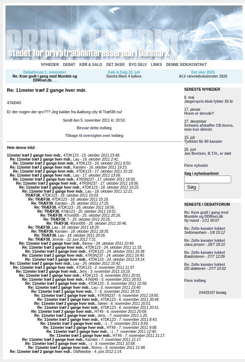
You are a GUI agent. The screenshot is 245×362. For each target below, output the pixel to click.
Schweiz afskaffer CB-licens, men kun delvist (209, 127)
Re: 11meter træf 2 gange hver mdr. (40, 159)
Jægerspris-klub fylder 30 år (208, 101)
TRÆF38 (32, 195)
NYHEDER (50, 65)
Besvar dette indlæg (94, 128)
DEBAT (69, 65)
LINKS (156, 65)
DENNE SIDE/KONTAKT (186, 65)
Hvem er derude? (199, 113)
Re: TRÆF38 (39, 199)
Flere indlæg (195, 281)
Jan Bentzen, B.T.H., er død (207, 154)
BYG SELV (138, 65)
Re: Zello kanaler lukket (204, 229)
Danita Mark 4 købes (124, 76)
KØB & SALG (90, 65)
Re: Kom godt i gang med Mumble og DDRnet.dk (45, 78)
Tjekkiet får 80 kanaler (203, 141)
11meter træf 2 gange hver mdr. (34, 155)
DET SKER (115, 65)
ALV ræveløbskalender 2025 (203, 76)
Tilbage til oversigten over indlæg (94, 136)
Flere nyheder (196, 166)
